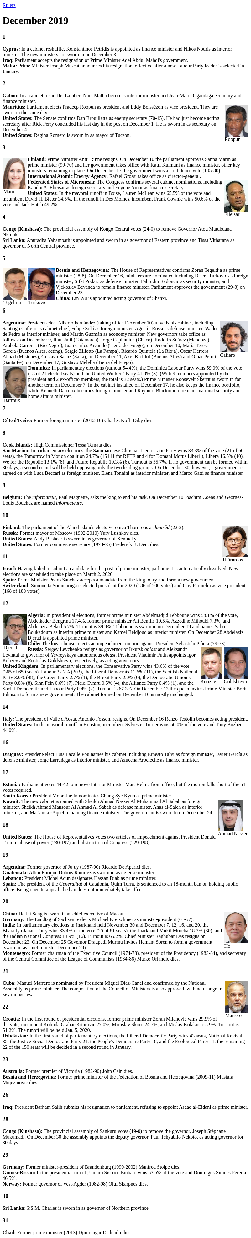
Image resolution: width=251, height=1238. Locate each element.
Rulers (9, 5)
